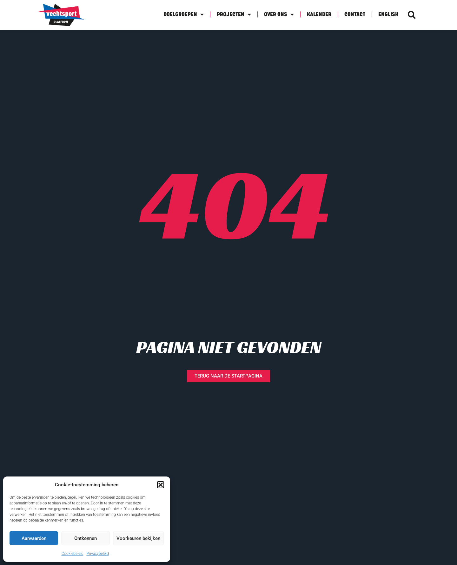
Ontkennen (85, 538)
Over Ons (279, 14)
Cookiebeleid (72, 553)
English (388, 15)
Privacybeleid (98, 553)
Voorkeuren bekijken (138, 538)
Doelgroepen (183, 14)
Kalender (319, 15)
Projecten (234, 14)
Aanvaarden (34, 538)
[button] (160, 485)
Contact (354, 15)
